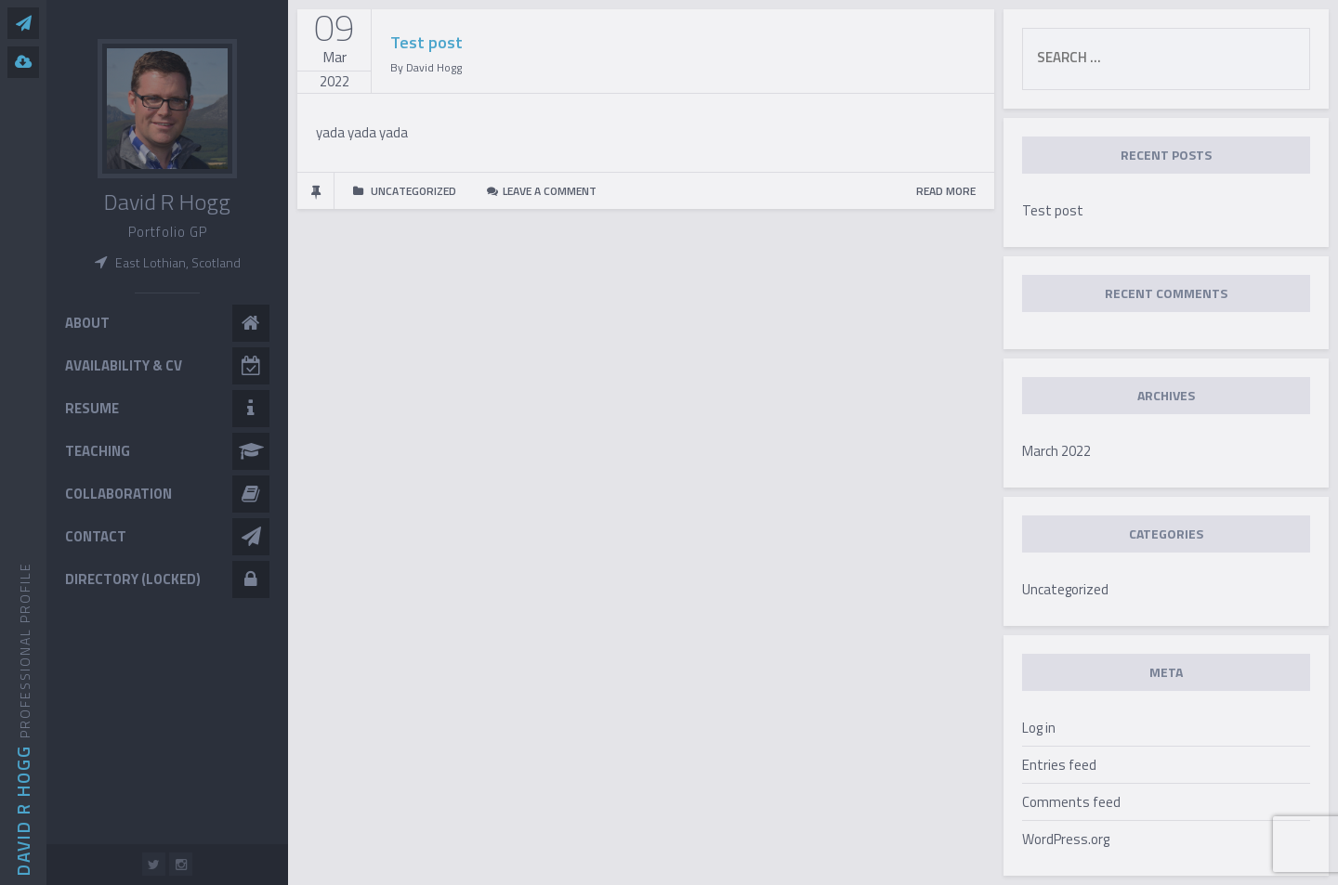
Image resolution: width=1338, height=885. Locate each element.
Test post (426, 42)
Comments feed (1071, 802)
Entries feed (1059, 764)
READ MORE (946, 191)
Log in (1039, 727)
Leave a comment (550, 191)
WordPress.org (1065, 839)
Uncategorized (1065, 589)
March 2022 (1056, 451)
